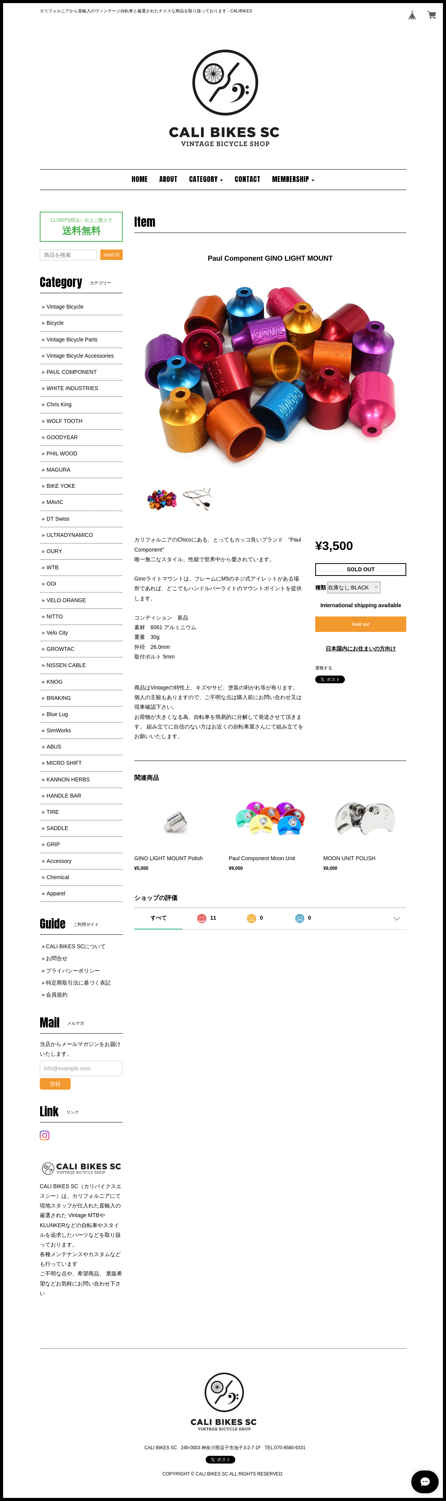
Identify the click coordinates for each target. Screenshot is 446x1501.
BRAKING (59, 698)
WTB (53, 567)
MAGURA (58, 470)
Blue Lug (57, 714)
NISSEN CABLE (66, 665)
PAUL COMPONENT (72, 372)
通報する (323, 668)
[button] (206, 180)
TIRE (53, 812)
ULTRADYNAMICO (70, 535)
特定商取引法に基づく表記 (78, 983)
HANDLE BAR (64, 796)
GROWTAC (60, 649)
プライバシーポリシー (73, 971)
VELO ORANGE (66, 600)
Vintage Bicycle (65, 307)
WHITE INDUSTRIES (72, 388)
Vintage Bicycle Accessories (80, 356)
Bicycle (55, 323)
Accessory (59, 861)
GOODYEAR (62, 437)
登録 (55, 1084)
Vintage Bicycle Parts (72, 339)
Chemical (58, 877)
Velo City (57, 633)
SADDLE (57, 828)
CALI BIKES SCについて (76, 946)
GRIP (53, 844)
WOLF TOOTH (65, 421)
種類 (320, 587)
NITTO (55, 616)
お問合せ (57, 958)
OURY (54, 551)
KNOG (55, 682)
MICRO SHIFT (64, 763)
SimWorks (59, 730)
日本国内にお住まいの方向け (361, 648)
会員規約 (57, 995)
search (111, 254)
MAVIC (55, 502)
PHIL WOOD (62, 453)
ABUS (54, 747)
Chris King (59, 404)
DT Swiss (58, 519)
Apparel (56, 893)
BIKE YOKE (61, 486)
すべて (158, 918)
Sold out (361, 624)
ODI (51, 584)
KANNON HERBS (68, 779)
